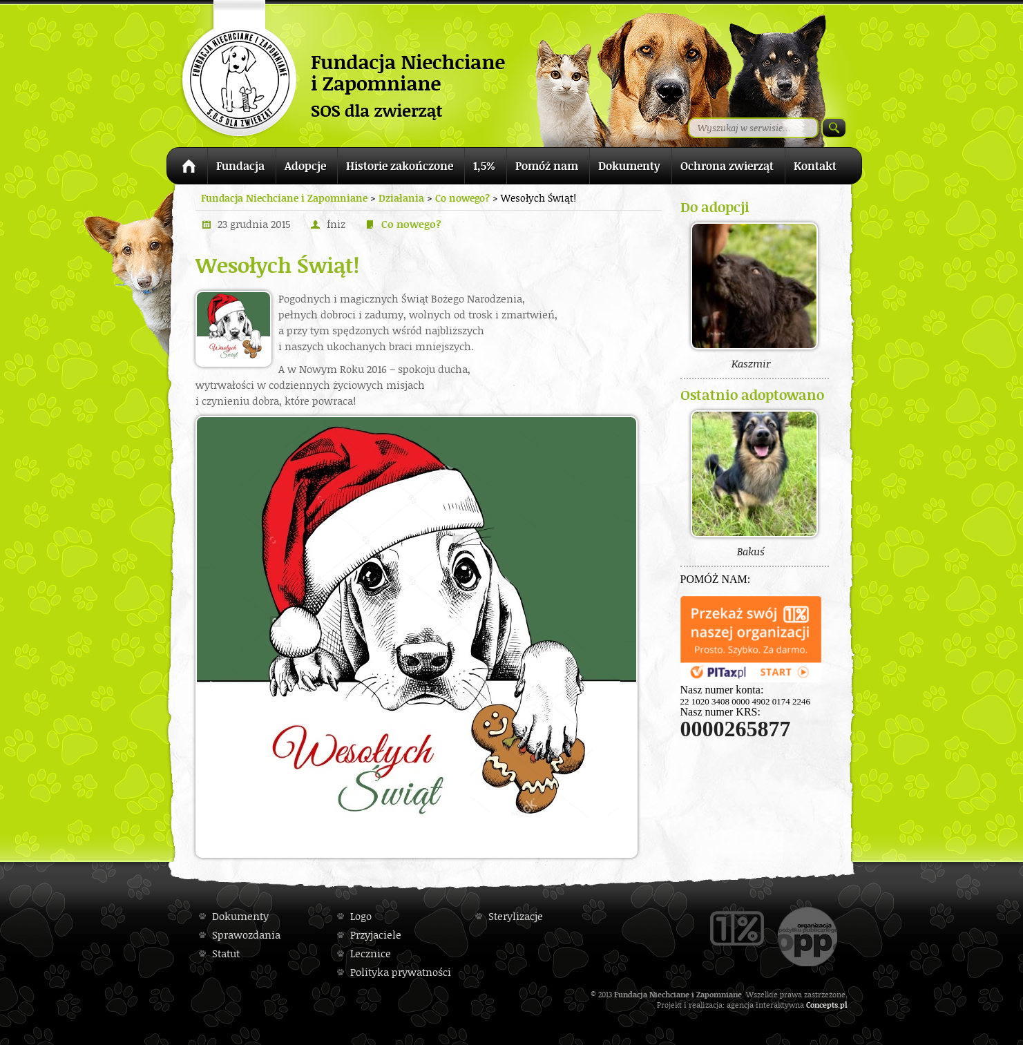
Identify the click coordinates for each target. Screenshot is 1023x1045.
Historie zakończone (399, 165)
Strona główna (187, 168)
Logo (361, 916)
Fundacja (240, 165)
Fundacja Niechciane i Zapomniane (284, 197)
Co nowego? (411, 224)
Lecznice (370, 953)
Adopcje (305, 165)
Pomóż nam (546, 165)
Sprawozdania (246, 935)
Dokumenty (629, 165)
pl (844, 1004)
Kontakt (815, 165)
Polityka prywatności (400, 972)
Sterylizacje (515, 916)
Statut (226, 953)
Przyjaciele (375, 935)
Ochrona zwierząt (727, 165)
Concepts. (823, 1004)
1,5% (484, 165)
